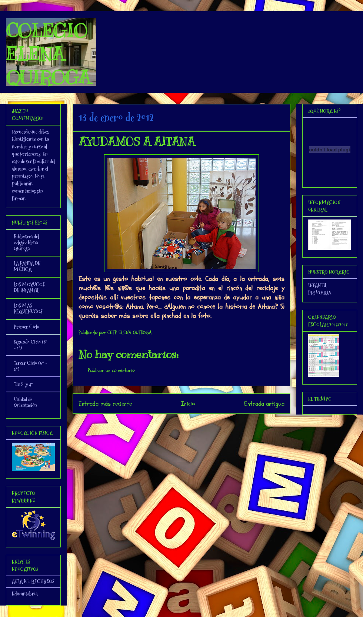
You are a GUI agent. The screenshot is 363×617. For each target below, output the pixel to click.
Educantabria (24, 593)
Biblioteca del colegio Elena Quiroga (26, 242)
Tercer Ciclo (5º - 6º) (30, 366)
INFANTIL (317, 285)
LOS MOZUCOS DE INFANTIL (29, 287)
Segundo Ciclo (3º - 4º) (30, 345)
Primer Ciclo (26, 327)
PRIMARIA (319, 292)
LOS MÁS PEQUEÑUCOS (28, 308)
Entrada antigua (264, 403)
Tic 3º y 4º (23, 384)
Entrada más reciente (105, 403)
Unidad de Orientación (25, 402)
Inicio (188, 403)
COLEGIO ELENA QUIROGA (48, 54)
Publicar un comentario (111, 370)
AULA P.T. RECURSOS (33, 581)
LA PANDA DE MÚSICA (27, 266)
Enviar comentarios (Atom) (196, 423)
